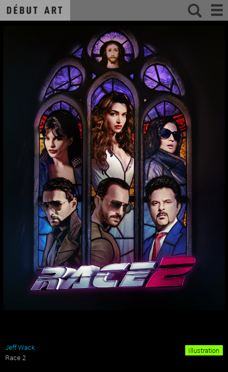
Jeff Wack (20, 347)
